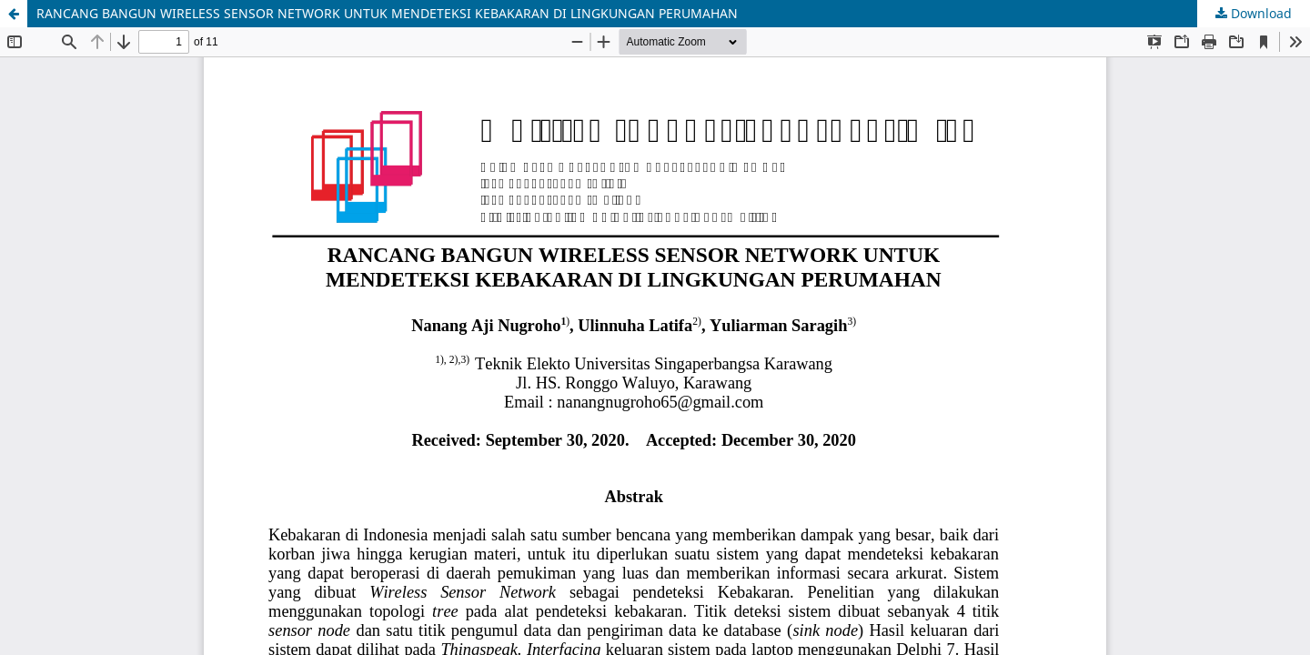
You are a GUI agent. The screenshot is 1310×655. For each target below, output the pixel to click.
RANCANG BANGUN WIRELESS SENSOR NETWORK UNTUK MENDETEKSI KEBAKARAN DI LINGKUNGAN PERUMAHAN (387, 13)
